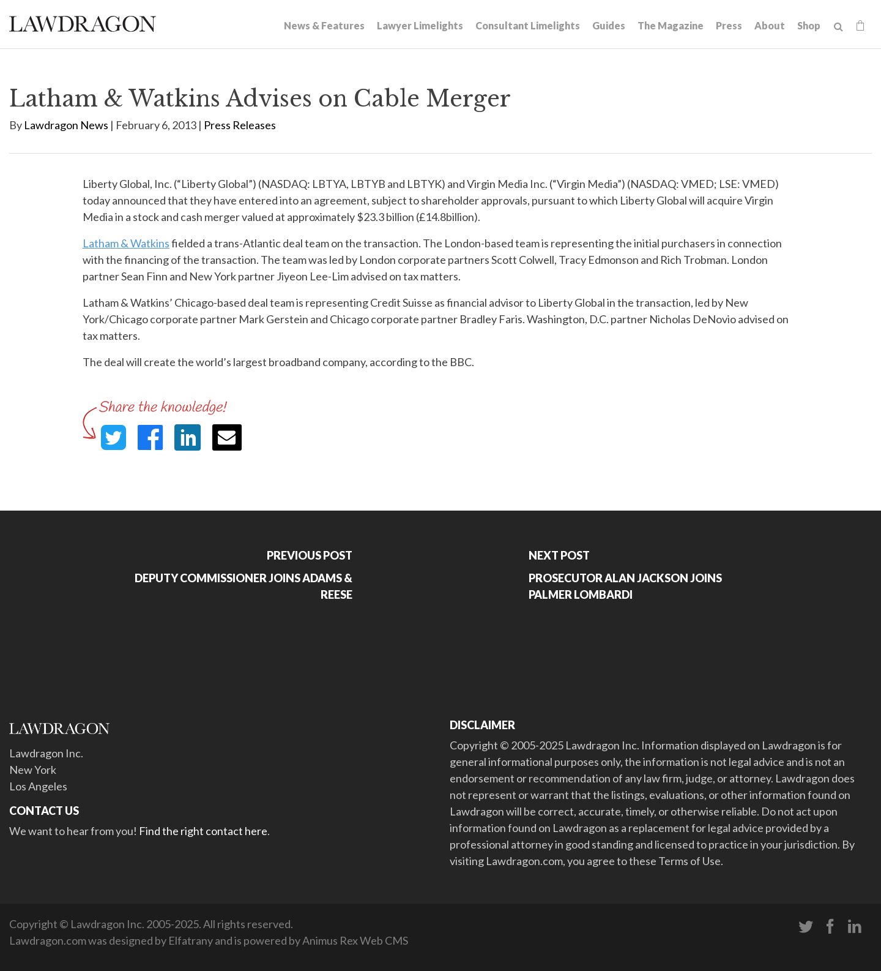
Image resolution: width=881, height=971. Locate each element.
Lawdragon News (66, 125)
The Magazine (671, 25)
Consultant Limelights (527, 25)
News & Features (324, 25)
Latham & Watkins (126, 243)
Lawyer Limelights (420, 25)
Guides (608, 25)
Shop (808, 25)
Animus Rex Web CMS (355, 940)
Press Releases (240, 125)
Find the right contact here (203, 831)
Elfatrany (190, 940)
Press (729, 25)
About (769, 25)
